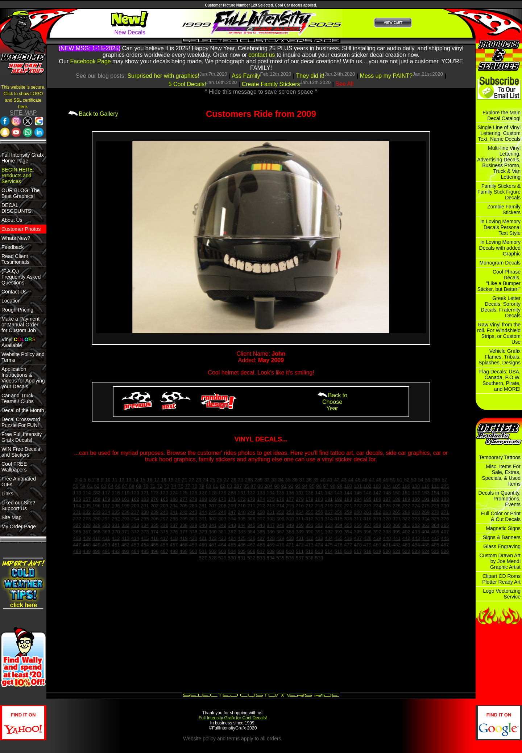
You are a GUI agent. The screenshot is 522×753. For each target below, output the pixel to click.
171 (232, 499)
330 (106, 525)
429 (280, 538)
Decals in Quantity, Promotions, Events (499, 498)
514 (329, 551)
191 (426, 499)
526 (445, 551)
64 (110, 486)
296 (154, 518)
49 (386, 479)
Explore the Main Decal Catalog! (501, 115)
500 (193, 551)
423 (222, 538)
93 (298, 486)
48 (378, 479)
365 (445, 525)
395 (358, 531)
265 (397, 512)
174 (261, 499)
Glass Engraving (502, 546)
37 (301, 479)
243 (193, 512)
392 (329, 531)
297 (164, 518)
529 (222, 557)
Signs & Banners (502, 537)
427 (261, 538)
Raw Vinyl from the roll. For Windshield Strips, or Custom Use (499, 333)
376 (174, 531)
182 (339, 499)
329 (96, 525)
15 (142, 479)
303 (222, 518)
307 (261, 518)
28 (233, 479)
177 (290, 499)
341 (212, 525)
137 (300, 492)
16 (150, 479)
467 (251, 544)
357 (368, 525)
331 (116, 525)
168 (203, 499)
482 (397, 544)
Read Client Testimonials (15, 259)
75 (180, 486)
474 (319, 544)
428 (271, 538)
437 (358, 538)
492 (116, 551)
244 (203, 512)
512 (309, 551)
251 (271, 512)
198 (116, 505)
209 (232, 505)
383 (241, 531)
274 (416, 505)
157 (87, 499)
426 (251, 538)
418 (174, 538)
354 (339, 525)
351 (309, 525)
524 (426, 551)
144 (348, 492)
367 (87, 531)
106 (406, 486)
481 (387, 544)
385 (261, 531)
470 (280, 544)
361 (406, 525)
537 (300, 557)
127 (203, 492)
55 (427, 479)
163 (145, 499)
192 (435, 499)
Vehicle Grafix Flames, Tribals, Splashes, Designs (499, 356)
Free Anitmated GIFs (18, 481)
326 (445, 518)
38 (309, 479)
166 (174, 499)
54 (420, 479)
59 (83, 486)
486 (435, 544)
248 (241, 512)
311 (300, 518)
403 (416, 531)
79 (201, 486)
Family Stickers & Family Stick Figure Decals (499, 191)
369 (106, 531)
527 (203, 557)
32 (267, 479)
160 (116, 499)
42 (337, 479)
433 (319, 538)
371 (125, 531)
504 (232, 551)
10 (108, 479)
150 (397, 492)
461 (212, 544)
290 (96, 518)
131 (241, 492)
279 (300, 499)
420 (193, 538)
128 (212, 492)
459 (193, 544)
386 (271, 531)
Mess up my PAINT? (386, 76)
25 (212, 479)
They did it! (310, 76)
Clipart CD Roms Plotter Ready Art (501, 579)
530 (232, 557)
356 (358, 525)
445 (435, 538)
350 (300, 525)
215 (290, 505)
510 (290, 551)
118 (116, 492)
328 (87, 525)
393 (339, 531)
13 (129, 479)
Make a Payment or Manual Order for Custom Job (20, 324)
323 (416, 518)
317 (358, 518)
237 (135, 512)
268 (416, 512)
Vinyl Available (18, 342)
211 (251, 505)
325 (435, 518)
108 (416, 486)
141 (319, 492)
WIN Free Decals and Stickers (20, 452)
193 (445, 499)
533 (261, 557)
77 (187, 486)
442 (406, 538)
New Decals (130, 32)
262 (377, 512)
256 (319, 512)
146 (368, 492)
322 (406, 518)
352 (319, 525)
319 (377, 518)
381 (222, 531)
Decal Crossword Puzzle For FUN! (20, 422)
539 (319, 557)
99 (340, 486)
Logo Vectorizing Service (502, 594)
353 (329, 525)
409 (87, 538)
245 (212, 512)
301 (203, 518)
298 (174, 518)
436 (348, 538)
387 (280, 531)
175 (271, 499)
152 (416, 492)
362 (416, 525)
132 (251, 492)
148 (387, 492)
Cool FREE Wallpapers (14, 467)
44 (350, 479)
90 (276, 486)
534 (271, 557)
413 (125, 538)
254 (300, 512)
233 (96, 512)
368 (96, 531)
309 (280, 518)
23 (199, 479)
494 (135, 551)
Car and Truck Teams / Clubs (17, 398)
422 (212, 538)
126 (193, 492)
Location (11, 301)
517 (358, 551)
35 (288, 479)
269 (426, 512)
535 (280, 557)
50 (392, 479)
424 (232, 538)
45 (358, 479)
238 (145, 512)
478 (358, 544)
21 (184, 479)
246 (222, 512)
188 (397, 499)
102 (368, 486)
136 (290, 492)
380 (212, 531)
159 (106, 499)
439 (377, 538)
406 (435, 531)
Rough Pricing (17, 310)
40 (323, 479)
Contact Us (13, 292)
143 (339, 492)
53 (414, 479)
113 (77, 492)
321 (397, 518)
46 (365, 479)
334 (145, 525)
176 (280, 499)
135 (280, 492)
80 (208, 486)
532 (251, 557)
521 (397, 551)
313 (319, 518)
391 (319, 531)
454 (145, 544)
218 (319, 505)
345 (251, 525)
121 (145, 492)
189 (406, 499)
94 (304, 486)
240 (164, 512)
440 (387, 538)
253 (290, 512)
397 (377, 531)
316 (348, 518)
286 (436, 479)
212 (261, 505)
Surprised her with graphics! (163, 76)
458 (183, 544)
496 (154, 551)
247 (232, 512)
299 (183, 518)
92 (291, 486)
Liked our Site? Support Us (18, 505)
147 (377, 492)
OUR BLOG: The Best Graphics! (20, 193)
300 (193, 518)
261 (368, 512)
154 (435, 492)
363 (426, 525)
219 (329, 505)
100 (348, 486)
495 (145, 551)
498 (174, 551)
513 (319, 551)
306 (251, 518)
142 (329, 492)
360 (397, 525)
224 (377, 505)
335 (154, 525)
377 (183, 531)
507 (261, 551)
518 (368, 551)
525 (435, 551)
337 (174, 525)
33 (274, 479)
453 (135, 544)
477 (348, 544)
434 (329, 538)
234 (106, 512)
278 (193, 499)
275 (426, 505)
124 (174, 492)
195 (87, 505)
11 (114, 479)
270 (435, 512)
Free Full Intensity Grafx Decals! (21, 437)
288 (249, 479)
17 (157, 479)
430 (290, 538)
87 (253, 486)
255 (309, 512)
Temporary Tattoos (500, 457)
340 (203, 525)
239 (154, 512)
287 (238, 486)
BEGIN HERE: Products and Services (17, 175)
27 (226, 479)
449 (96, 544)
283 (232, 492)
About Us (11, 220)
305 (241, 518)
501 (203, 551)
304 (232, 518)
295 (145, 518)
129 (222, 492)
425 (241, 538)
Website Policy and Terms (23, 357)
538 (309, 557)
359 (387, 525)
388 (290, 531)
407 (445, 531)
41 (329, 479)
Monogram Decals (500, 263)
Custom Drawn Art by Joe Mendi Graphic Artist (500, 561)
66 (117, 486)
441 (397, 538)
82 (222, 486)
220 (339, 505)
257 (329, 512)
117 (106, 492)
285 (445, 486)
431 (300, 538)
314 (329, 518)
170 (222, 499)
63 (104, 486)
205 (183, 505)
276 (154, 499)
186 (377, 499)
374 (154, 531)
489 (87, 551)
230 (445, 505)
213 (271, 505)
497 (164, 551)
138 (309, 492)
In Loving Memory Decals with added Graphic (500, 248)
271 (445, 512)
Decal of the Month (22, 410)
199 (125, 505)
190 (416, 499)
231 (77, 512)
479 (368, 544)
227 (406, 505)
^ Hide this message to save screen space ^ (260, 92)
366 (77, 531)
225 (387, 505)
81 (215, 486)
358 (377, 525)
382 (232, 531)
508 (271, 551)
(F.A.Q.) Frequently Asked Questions (21, 276)
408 (77, 538)
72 (159, 486)
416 (154, 538)
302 (212, 518)
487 (445, 544)
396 (368, 531)
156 (77, 499)
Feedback (12, 247)
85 (246, 486)
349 (290, 525)
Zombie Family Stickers (504, 209)
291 (106, 518)
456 (164, 544)
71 (153, 486)
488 (77, 551)
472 (300, 544)
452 (125, 544)
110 (426, 486)
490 (96, 551)
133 (261, 492)
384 (251, 531)
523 (416, 551)
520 (387, 551)
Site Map (11, 517)
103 (377, 486)
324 (426, 518)
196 (96, 505)
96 (319, 486)
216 (300, 505)
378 (193, 531)
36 (295, 479)
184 (358, 499)
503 (222, 551)
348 (280, 525)
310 (290, 518)
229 (435, 505)
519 (377, 551)
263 (387, 512)
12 (121, 479)
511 (300, 551)
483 (406, 544)
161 (125, 499)
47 (371, 479)
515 (339, 551)
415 (145, 538)
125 (183, 492)
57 (444, 479)
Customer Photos (21, 229)
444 (426, 538)
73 (166, 486)
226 (397, 505)
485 (426, 544)
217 (309, 505)
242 (183, 512)
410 (96, 538)
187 (387, 499)
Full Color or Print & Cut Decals (501, 516)
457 (174, 544)
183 (348, 499)
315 (339, 518)
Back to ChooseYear (332, 401)
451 (116, 544)
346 (261, 525)
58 (76, 486)
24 (205, 479)
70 (145, 486)
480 (377, 544)
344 (241, 525)
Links (7, 493)
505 (241, 551)
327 (77, 525)
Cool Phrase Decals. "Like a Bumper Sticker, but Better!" (499, 280)
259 (348, 512)
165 (164, 499)
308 (271, 518)
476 (339, 544)
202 (154, 505)
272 (77, 518)
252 (280, 512)
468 (261, 544)
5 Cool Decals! (187, 84)
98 (333, 486)
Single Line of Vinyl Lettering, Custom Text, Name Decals (499, 133)
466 (241, 544)
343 (232, 525)
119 (125, 492)
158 (96, 499)
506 (251, 551)
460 (203, 544)
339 (193, 525)
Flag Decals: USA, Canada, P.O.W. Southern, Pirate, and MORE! (500, 380)
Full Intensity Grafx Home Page (22, 158)
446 (445, 538)
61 (89, 486)
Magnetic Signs (503, 528)
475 (329, 544)
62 (96, 486)
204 (174, 505)
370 (116, 531)
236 (125, 512)
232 (87, 512)
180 (319, 499)
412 (116, 538)
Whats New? (15, 238)
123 (164, 492)
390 (309, 531)
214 (280, 505)
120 (135, 492)
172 (241, 499)
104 (387, 486)
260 (358, 512)
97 (325, 486)
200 (135, 505)
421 (203, 538)
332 (125, 525)
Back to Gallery (93, 114)
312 (309, 518)
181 (329, 499)
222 (358, 505)
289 (258, 479)
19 (170, 479)
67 (125, 486)
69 (138, 486)
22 (191, 479)
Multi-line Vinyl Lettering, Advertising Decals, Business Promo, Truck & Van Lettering (499, 162)
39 (316, 479)
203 (164, 505)
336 (164, 525)
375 (164, 531)
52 (407, 479)
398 (387, 531)
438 (368, 538)
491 (106, 551)
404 (426, 531)
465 (232, 544)
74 (174, 486)
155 (445, 492)
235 (116, 512)
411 (106, 538)
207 (212, 505)
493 (125, 551)
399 (397, 531)
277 (183, 499)
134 (271, 492)
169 (212, 499)
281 (203, 505)
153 (426, 492)
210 (241, 505)
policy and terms (221, 738)
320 (387, 518)
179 (309, 499)
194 (77, 505)
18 (163, 479)
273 (87, 518)
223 (368, 505)
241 (174, 512)
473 (309, 544)
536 (290, 557)
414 (135, 538)
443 (416, 538)
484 (416, 544)
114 (87, 492)
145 (358, 492)
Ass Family (246, 76)
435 (339, 538)
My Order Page (18, 526)
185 (368, 499)
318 (368, 518)
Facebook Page (90, 61)
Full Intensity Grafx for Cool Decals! (233, 717)
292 (116, 518)
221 (348, 505)
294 (135, 518)
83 (229, 486)
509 (280, 551)
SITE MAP (23, 113)
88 (260, 486)
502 (212, 551)
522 (406, 551)
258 (339, 512)
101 (358, 486)
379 (203, 531)
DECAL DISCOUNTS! (17, 208)
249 (251, 512)
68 (131, 486)
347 (271, 525)
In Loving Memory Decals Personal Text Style (500, 227)
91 (284, 486)
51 (399, 479)
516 (348, 551)
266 (406, 512)
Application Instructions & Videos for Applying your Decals (23, 377)
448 (87, 544)
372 (135, 531)
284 (269, 486)
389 (300, 531)
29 (240, 479)
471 (290, 544)
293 (125, 518)
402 (406, 531)
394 (348, 531)
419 (183, 538)
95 (312, 486)
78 (194, 486)
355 (348, 525)
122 (154, 492)
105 (397, 486)
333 (135, 525)
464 (222, 544)
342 (222, 525)
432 (309, 538)
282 (96, 492)
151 (406, 492)
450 (106, 544)
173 (251, 499)
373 (145, 531)
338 (183, 525)
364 (435, 525)
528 (212, 557)
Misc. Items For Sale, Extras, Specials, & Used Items (501, 475)
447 (77, 544)
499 (183, 551)
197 (106, 505)
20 (178, 479)
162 (135, 499)
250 (261, 512)
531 (241, 557)
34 (281, 479)
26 (219, 479)
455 (154, 544)
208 (222, 505)
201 (145, 505)
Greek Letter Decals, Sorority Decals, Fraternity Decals (501, 306)
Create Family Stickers (271, 84)
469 (271, 544)
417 (164, 538)
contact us (262, 55)
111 (435, 486)
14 (135, 479)
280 (193, 505)
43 (344, 479)
